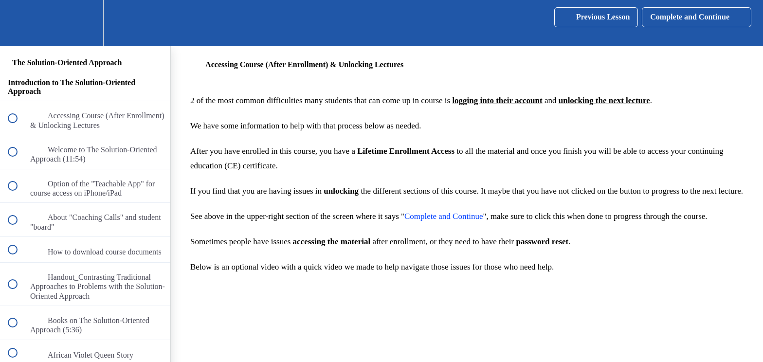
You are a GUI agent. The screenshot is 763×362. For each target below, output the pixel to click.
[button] (18, 23)
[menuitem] (85, 23)
